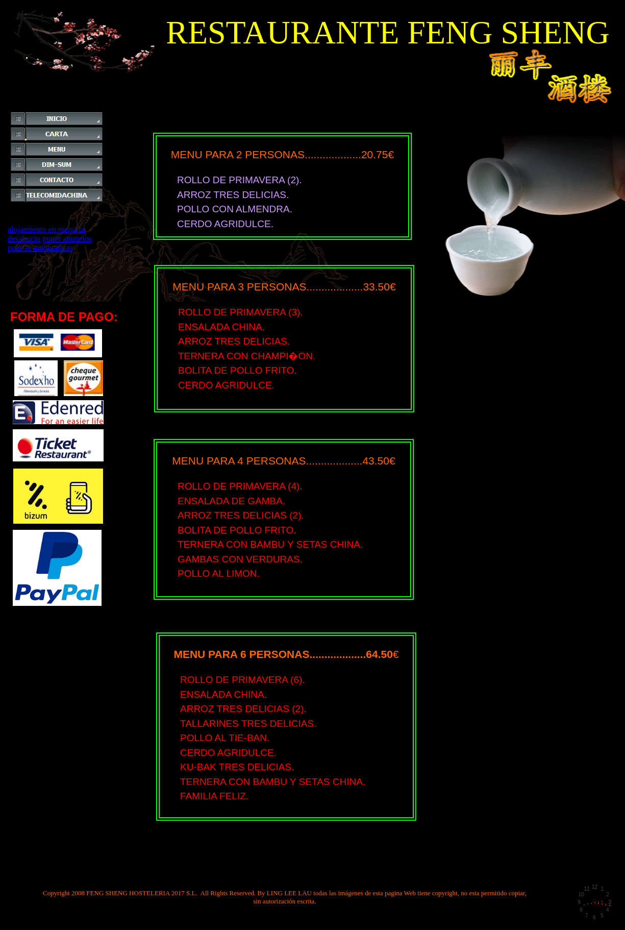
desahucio (24, 238)
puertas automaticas (40, 247)
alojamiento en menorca (47, 229)
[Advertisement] (153, 107)
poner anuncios (67, 238)
